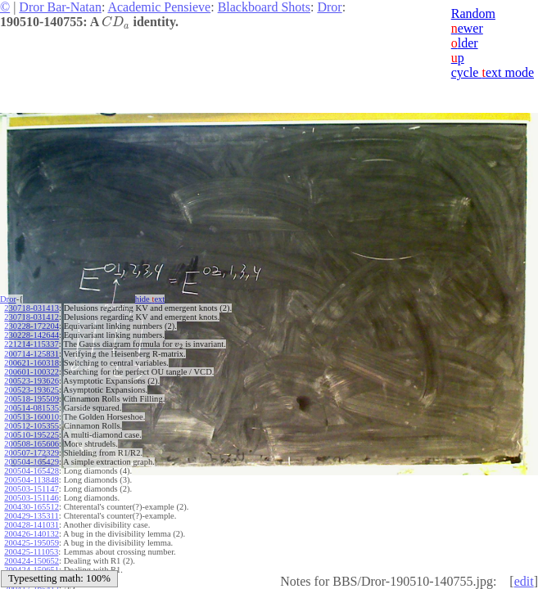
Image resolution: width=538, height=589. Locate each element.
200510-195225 (31, 434)
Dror (329, 7)
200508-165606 (31, 443)
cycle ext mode (492, 72)
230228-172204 (31, 325)
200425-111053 (31, 551)
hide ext (150, 298)
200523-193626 (31, 380)
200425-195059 (31, 542)
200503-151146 (31, 497)
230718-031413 (31, 307)
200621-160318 (31, 362)
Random (473, 13)
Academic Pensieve (158, 7)
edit (524, 581)
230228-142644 (31, 334)
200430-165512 (31, 506)
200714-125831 (31, 353)
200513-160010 (31, 416)
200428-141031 (31, 524)
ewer (467, 28)
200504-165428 (31, 470)
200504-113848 (31, 479)
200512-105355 (31, 425)
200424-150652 (31, 560)
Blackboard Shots (264, 7)
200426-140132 (31, 533)
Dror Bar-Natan (60, 7)
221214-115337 (31, 343)
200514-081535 (31, 407)
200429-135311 (31, 515)
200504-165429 (31, 461)
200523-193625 (31, 389)
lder (464, 43)
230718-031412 (31, 316)
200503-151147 (31, 488)
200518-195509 (31, 398)
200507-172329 (31, 452)
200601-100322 (31, 371)
